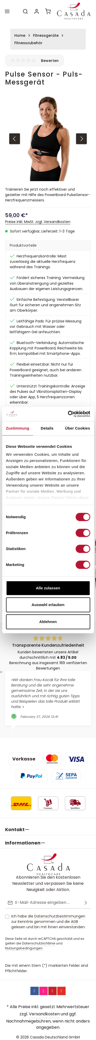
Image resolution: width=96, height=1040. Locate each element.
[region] (48, 139)
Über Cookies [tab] (77, 428)
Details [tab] (47, 428)
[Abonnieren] (86, 898)
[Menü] (7, 11)
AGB (74, 917)
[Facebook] (34, 987)
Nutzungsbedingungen (23, 944)
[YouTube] (61, 987)
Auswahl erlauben (47, 604)
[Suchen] (25, 11)
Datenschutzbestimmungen (59, 912)
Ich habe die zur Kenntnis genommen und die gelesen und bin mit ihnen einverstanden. (48, 917)
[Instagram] (43, 987)
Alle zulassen (48, 588)
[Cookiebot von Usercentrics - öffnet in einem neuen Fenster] (68, 414)
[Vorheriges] (14, 138)
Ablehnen (48, 621)
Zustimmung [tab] (17, 428)
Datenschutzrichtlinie (38, 939)
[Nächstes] (81, 138)
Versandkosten (44, 1010)
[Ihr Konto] (36, 11)
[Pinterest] (52, 987)
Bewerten (50, 60)
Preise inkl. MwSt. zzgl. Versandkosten (37, 221)
